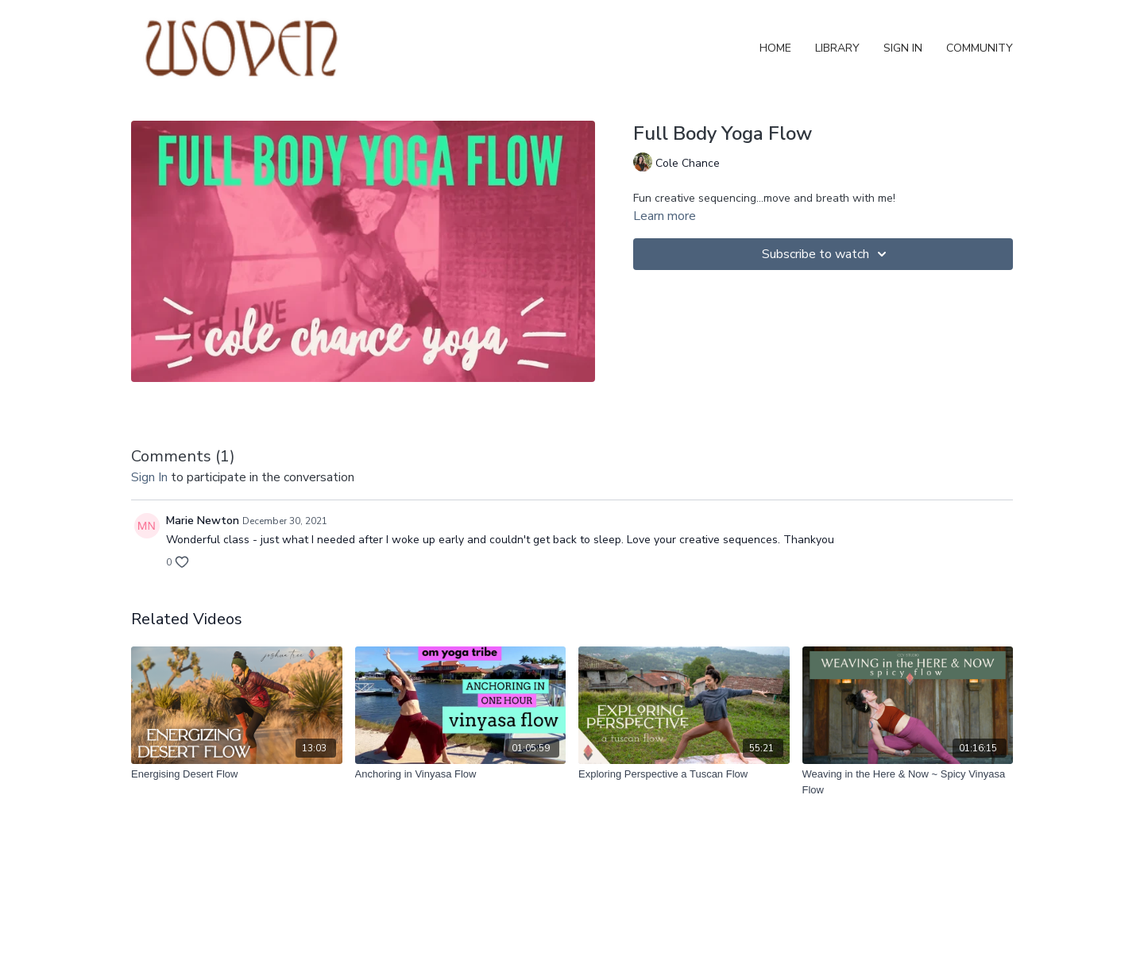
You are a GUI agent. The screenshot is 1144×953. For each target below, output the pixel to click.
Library (837, 48)
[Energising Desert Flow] (236, 774)
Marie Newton (202, 520)
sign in (149, 477)
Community (979, 48)
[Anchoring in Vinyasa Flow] (460, 774)
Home (775, 48)
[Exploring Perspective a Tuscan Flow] (684, 774)
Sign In (902, 48)
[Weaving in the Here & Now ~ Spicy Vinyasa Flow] (908, 781)
